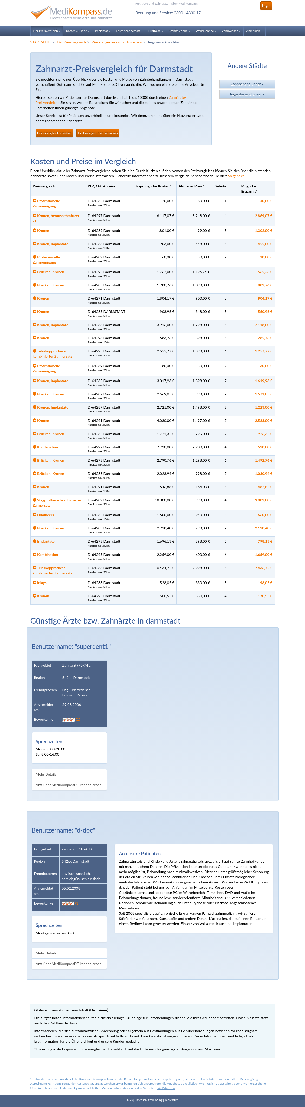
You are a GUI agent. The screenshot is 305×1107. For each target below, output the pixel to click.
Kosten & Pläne (78, 31)
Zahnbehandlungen (247, 85)
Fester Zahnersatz (129, 31)
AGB (130, 1100)
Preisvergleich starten (54, 133)
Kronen (41, 230)
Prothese (155, 31)
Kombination (45, 447)
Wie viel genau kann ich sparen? (117, 42)
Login (266, 5)
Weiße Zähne (206, 31)
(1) (71, 719)
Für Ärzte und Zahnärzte (151, 3)
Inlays (40, 582)
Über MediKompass (184, 3)
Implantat (103, 31)
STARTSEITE (40, 42)
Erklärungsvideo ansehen (98, 133)
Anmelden (254, 31)
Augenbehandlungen (247, 95)
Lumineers (43, 515)
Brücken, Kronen (48, 272)
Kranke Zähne (179, 31)
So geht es (236, 176)
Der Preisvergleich (47, 31)
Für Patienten (166, 1088)
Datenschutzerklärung (148, 1100)
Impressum (171, 1100)
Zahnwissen (231, 31)
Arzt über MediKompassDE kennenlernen (69, 785)
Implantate (44, 541)
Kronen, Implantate (50, 243)
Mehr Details (46, 774)
